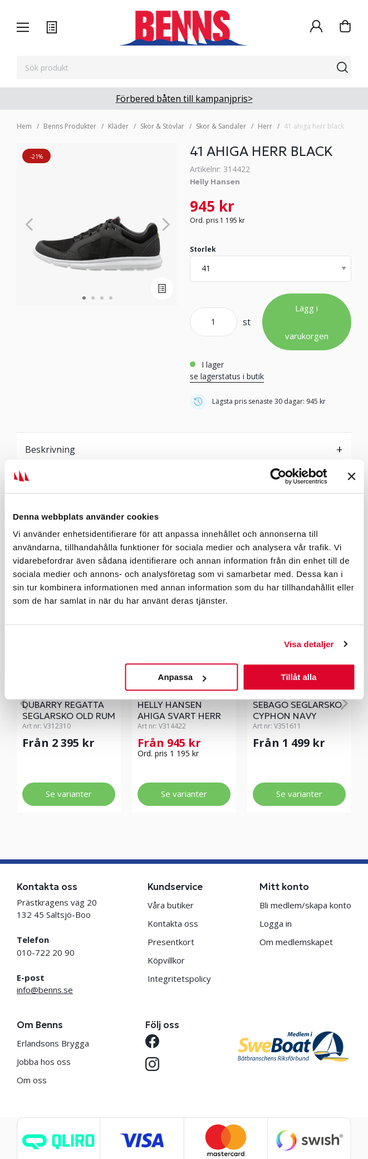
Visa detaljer (308, 644)
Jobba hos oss (44, 1061)
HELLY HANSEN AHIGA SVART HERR (179, 710)
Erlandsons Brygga (53, 1043)
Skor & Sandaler (221, 126)
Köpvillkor (166, 960)
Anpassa (182, 677)
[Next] (166, 224)
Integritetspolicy (179, 978)
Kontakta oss (173, 923)
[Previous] (29, 224)
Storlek (203, 249)
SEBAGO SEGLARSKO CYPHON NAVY (297, 710)
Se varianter (69, 793)
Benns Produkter (69, 126)
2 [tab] (93, 298)
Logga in (275, 923)
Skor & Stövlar (162, 126)
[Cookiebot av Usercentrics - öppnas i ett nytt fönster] (278, 476)
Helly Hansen (215, 182)
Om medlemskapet (296, 941)
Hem (24, 126)
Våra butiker (171, 905)
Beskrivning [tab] (50, 449)
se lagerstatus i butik (227, 376)
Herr (265, 126)
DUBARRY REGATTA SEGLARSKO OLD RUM (68, 710)
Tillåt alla (299, 677)
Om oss (32, 1079)
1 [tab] (84, 298)
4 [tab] (110, 298)
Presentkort (171, 941)
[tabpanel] (98, 224)
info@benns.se (45, 989)
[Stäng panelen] (351, 476)
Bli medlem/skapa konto (305, 905)
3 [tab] (101, 298)
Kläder (118, 126)
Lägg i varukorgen (306, 321)
